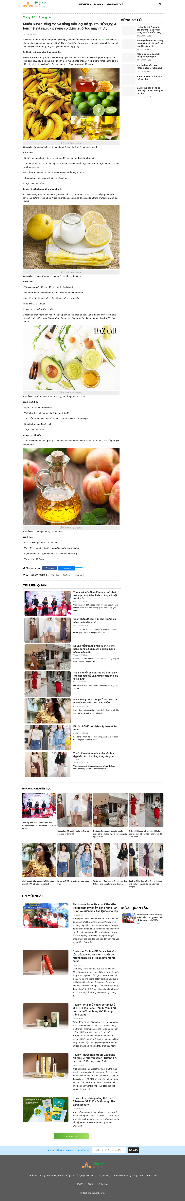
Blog (97, 4)
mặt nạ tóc (103, 39)
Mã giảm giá (115, 4)
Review (84, 4)
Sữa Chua (66, 575)
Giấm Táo (55, 575)
